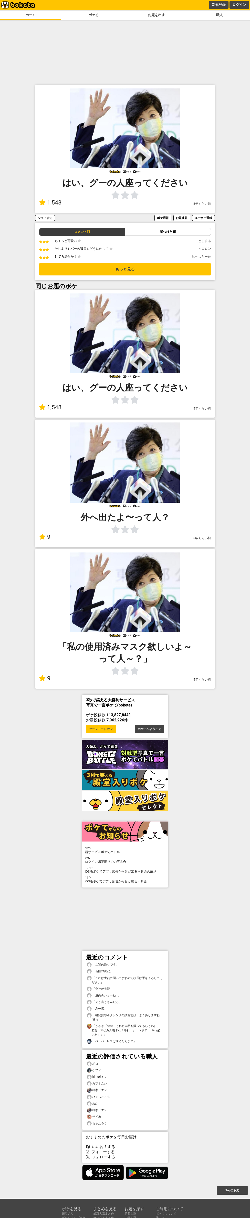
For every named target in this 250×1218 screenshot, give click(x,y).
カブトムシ (97, 1083)
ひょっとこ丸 (98, 1097)
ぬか (92, 1103)
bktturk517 (96, 1077)
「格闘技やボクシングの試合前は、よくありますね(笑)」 (123, 1017)
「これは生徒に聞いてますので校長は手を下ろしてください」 (125, 980)
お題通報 (182, 217)
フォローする (100, 1152)
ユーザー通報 (203, 217)
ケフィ (94, 1070)
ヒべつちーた (201, 256)
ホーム (30, 15)
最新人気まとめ (103, 1213)
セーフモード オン (101, 729)
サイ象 (94, 1117)
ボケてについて (166, 1213)
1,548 (50, 202)
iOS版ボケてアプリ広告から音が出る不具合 (125, 879)
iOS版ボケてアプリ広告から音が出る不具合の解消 (125, 869)
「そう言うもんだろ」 (104, 1002)
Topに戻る (232, 1190)
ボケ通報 (163, 217)
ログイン (239, 5)
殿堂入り (68, 1213)
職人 (219, 15)
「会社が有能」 (100, 989)
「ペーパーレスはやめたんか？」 (111, 1041)
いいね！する (100, 1146)
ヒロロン (204, 248)
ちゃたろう (97, 1123)
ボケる (93, 15)
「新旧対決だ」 (100, 971)
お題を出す (156, 15)
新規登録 (219, 5)
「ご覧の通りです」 (103, 964)
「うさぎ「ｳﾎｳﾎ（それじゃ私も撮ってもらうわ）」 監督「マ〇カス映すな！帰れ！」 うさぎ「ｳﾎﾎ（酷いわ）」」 (125, 1030)
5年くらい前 (202, 203)
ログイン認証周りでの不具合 (125, 860)
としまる (204, 241)
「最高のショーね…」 (104, 995)
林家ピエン (97, 1090)
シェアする (45, 217)
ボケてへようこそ (149, 729)
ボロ (92, 1063)
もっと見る (125, 269)
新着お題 (130, 1213)
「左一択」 (97, 1008)
